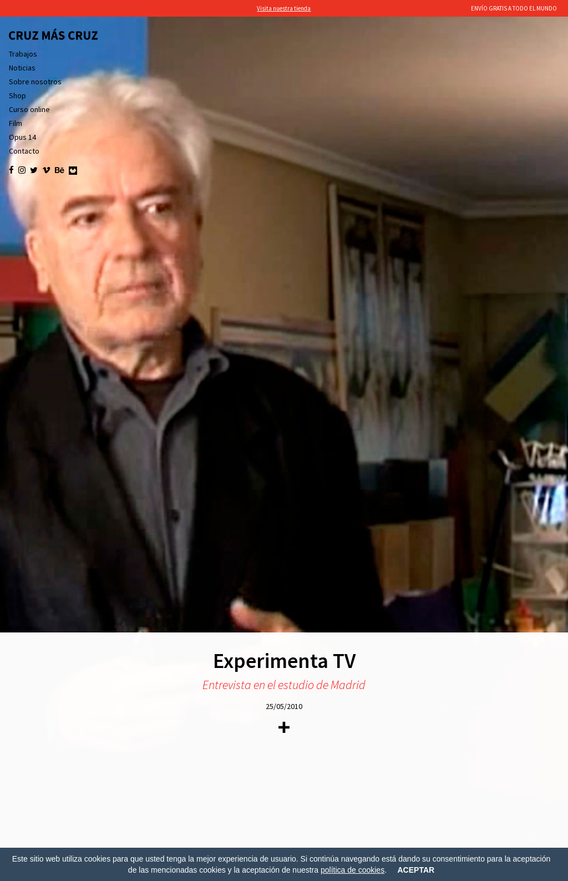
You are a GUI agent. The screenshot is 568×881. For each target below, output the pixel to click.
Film (15, 123)
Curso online (29, 109)
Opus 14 (22, 137)
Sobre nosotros (35, 82)
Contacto (24, 151)
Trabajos (23, 54)
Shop (17, 95)
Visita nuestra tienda (284, 8)
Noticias (22, 68)
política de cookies (352, 869)
